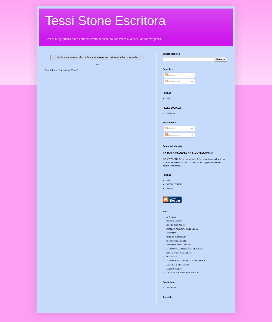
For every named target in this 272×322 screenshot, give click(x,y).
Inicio (97, 64)
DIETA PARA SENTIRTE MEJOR (182, 272)
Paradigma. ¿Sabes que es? (178, 244)
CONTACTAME (174, 184)
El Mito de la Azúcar (175, 224)
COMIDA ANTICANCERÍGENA (182, 228)
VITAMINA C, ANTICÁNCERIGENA (184, 248)
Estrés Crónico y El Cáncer (178, 252)
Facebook (170, 113)
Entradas (170, 75)
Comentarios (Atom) (68, 70)
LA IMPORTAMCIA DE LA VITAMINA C (186, 260)
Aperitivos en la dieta (176, 240)
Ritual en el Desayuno (176, 236)
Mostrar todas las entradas (124, 57)
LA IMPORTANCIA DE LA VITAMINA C (188, 153)
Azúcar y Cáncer (174, 220)
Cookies (169, 188)
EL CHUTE (171, 256)
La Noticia (171, 217)
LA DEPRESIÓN (174, 268)
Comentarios (172, 81)
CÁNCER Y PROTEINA (178, 264)
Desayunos (171, 232)
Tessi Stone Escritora (105, 20)
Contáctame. (171, 287)
